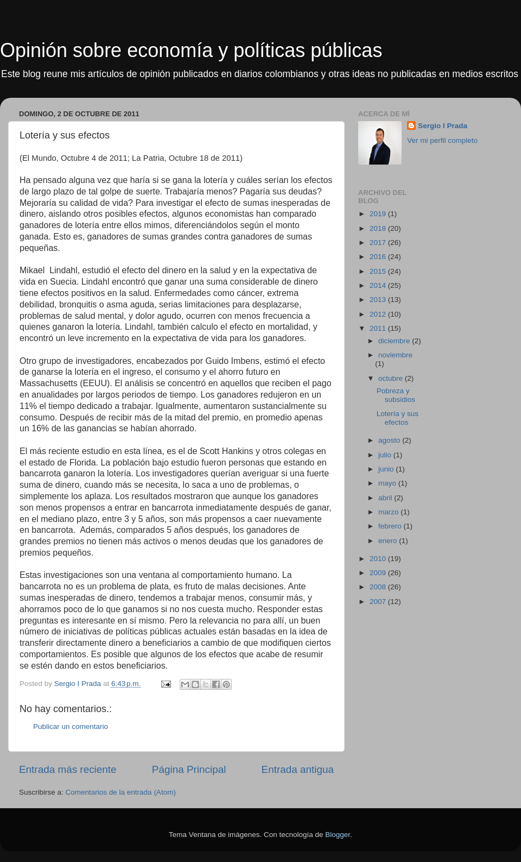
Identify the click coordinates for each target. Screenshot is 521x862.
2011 (379, 328)
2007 (379, 601)
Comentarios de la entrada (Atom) (121, 792)
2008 (379, 587)
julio (385, 455)
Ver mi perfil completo (442, 140)
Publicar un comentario (70, 726)
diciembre (395, 341)
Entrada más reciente (68, 769)
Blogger (337, 834)
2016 (379, 257)
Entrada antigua (298, 769)
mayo (388, 483)
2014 (379, 285)
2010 (379, 559)
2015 (379, 271)
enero (388, 541)
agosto (390, 440)
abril (386, 498)
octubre (391, 378)
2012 (379, 314)
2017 (379, 242)
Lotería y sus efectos (397, 418)
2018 (379, 228)
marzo (389, 512)
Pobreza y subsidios (396, 395)
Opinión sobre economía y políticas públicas (191, 50)
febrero (391, 526)
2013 (379, 299)
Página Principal (189, 769)
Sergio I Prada (442, 126)
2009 (379, 573)
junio (387, 469)
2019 (379, 214)
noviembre (395, 355)
